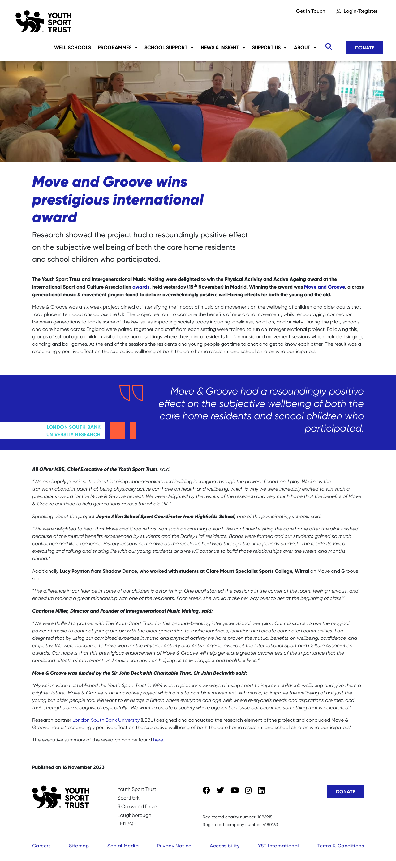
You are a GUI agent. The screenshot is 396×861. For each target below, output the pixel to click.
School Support (169, 47)
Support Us (269, 47)
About (305, 47)
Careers (41, 846)
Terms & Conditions (340, 846)
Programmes (118, 47)
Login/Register (360, 11)
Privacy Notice (174, 846)
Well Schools (72, 47)
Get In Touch (310, 11)
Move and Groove (324, 287)
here (158, 740)
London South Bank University (106, 720)
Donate (364, 47)
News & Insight (223, 47)
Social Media (123, 846)
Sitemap (79, 846)
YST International (278, 846)
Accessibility (224, 846)
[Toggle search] (328, 47)
